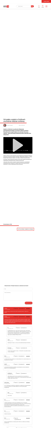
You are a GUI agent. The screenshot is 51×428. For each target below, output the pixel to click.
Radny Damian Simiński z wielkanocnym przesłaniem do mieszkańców (19, 304)
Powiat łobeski (9, 264)
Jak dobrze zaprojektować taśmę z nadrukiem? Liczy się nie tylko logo (42, 287)
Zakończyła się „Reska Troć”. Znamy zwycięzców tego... (38, 295)
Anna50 (15, 320)
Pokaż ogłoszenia (28, 353)
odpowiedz (28, 121)
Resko (28, 264)
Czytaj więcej (42, 309)
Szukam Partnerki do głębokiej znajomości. (20, 332)
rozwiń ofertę (46, 1)
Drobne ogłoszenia (10, 314)
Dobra (17, 264)
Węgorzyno (32, 264)
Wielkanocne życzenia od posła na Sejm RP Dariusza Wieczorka (8, 304)
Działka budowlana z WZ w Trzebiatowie (20, 343)
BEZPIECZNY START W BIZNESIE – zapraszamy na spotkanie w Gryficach (19, 292)
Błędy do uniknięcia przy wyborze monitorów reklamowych (31, 274)
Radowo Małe (24, 264)
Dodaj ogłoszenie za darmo (23, 314)
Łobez (20, 264)
